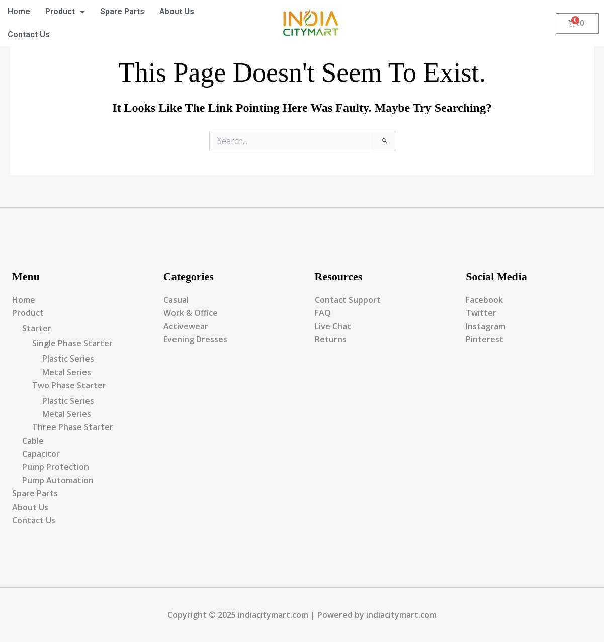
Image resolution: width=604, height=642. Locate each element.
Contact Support (348, 299)
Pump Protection (55, 466)
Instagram (485, 326)
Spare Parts (122, 11)
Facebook (484, 299)
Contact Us (29, 34)
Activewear (185, 326)
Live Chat (333, 326)
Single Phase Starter (72, 343)
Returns (331, 339)
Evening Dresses (195, 339)
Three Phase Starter (72, 427)
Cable (33, 440)
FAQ (323, 312)
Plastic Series (68, 358)
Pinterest (484, 339)
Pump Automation (58, 480)
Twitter (481, 312)
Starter (36, 328)
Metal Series (66, 372)
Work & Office (190, 312)
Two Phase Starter (69, 385)
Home (19, 11)
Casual (176, 299)
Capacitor (41, 453)
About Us (176, 11)
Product (65, 12)
